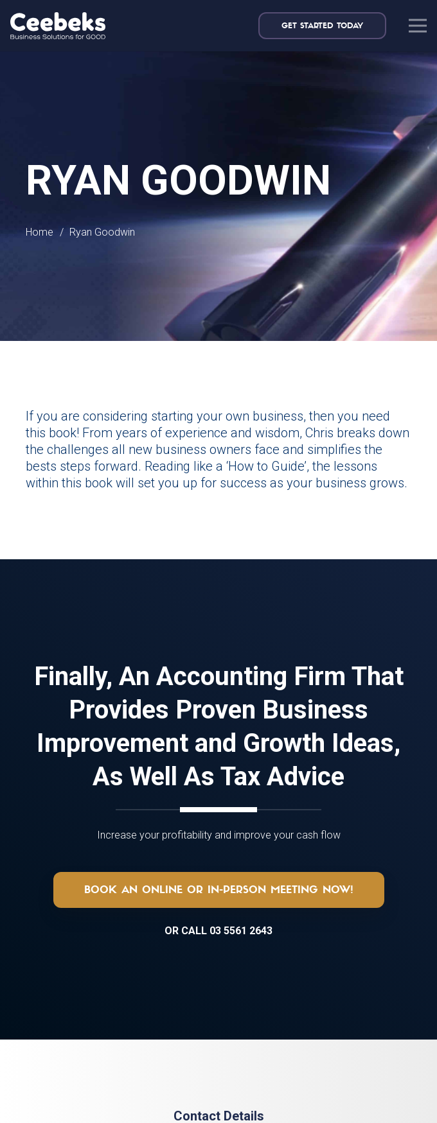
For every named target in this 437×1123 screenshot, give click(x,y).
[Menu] (417, 26)
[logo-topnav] (57, 25)
